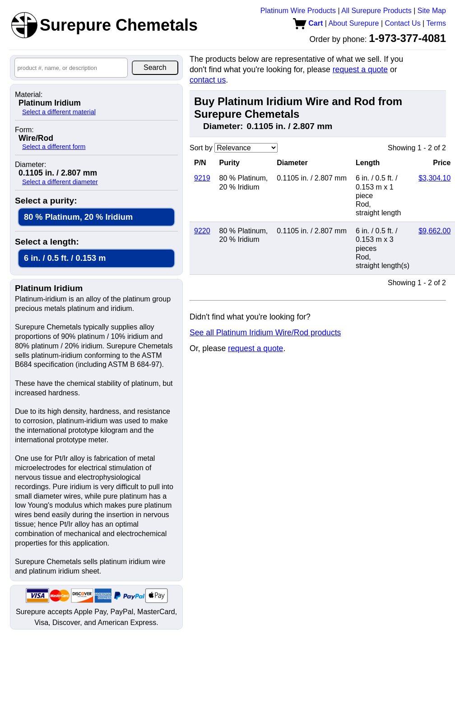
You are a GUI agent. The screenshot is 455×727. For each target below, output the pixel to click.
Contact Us (403, 23)
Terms (436, 23)
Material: (28, 94)
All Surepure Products (376, 10)
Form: (24, 130)
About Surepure (353, 23)
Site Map (432, 10)
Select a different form (54, 146)
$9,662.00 (434, 231)
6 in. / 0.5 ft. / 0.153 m (65, 258)
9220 (202, 231)
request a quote (360, 69)
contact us (208, 79)
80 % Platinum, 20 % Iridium (78, 217)
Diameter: (30, 164)
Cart (308, 23)
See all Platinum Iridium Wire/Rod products (265, 332)
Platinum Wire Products (298, 10)
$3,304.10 (434, 178)
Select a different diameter (60, 181)
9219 (202, 178)
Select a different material (59, 112)
